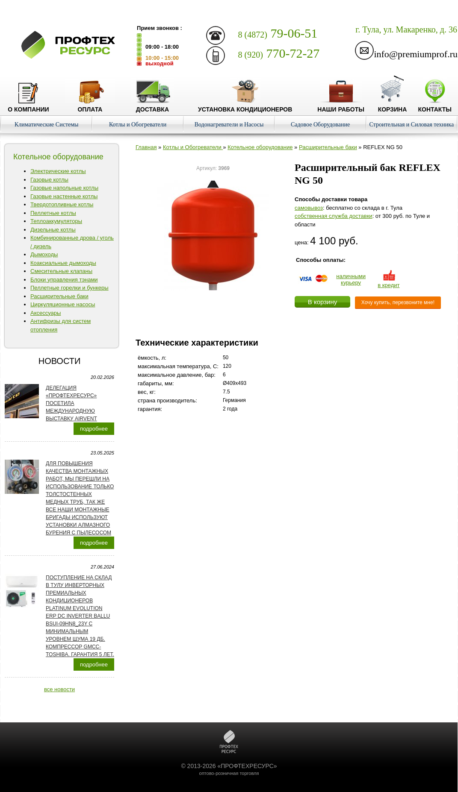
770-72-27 (279, 53)
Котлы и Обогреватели (137, 124)
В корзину (322, 301)
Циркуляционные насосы (62, 304)
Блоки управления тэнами (64, 279)
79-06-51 (278, 33)
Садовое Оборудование (320, 124)
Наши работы (340, 106)
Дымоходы (44, 254)
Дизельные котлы (53, 229)
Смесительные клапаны (61, 271)
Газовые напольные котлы (64, 188)
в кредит (388, 282)
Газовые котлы (49, 179)
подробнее (94, 428)
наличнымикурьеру (351, 279)
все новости (59, 689)
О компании (28, 106)
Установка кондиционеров (245, 106)
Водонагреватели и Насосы (229, 124)
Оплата (90, 106)
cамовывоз (309, 208)
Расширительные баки (59, 296)
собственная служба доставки (333, 216)
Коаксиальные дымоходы (63, 263)
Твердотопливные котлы (61, 204)
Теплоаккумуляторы (56, 221)
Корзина (392, 106)
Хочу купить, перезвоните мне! (397, 302)
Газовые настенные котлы (64, 196)
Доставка (152, 106)
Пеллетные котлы (53, 213)
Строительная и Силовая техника (411, 124)
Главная (146, 147)
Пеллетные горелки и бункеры (69, 288)
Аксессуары (45, 313)
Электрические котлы (58, 171)
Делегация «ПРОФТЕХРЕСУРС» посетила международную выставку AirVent (71, 403)
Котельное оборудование (260, 147)
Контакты (434, 106)
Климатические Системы (47, 124)
